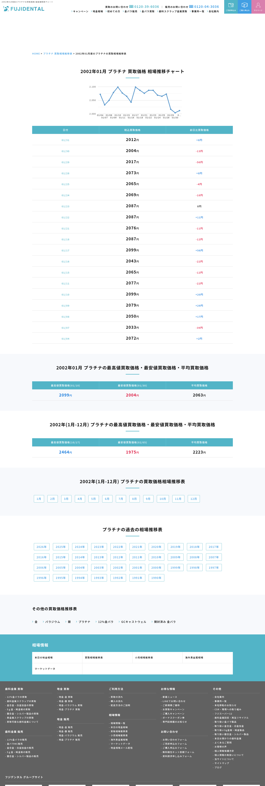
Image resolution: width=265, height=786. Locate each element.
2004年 (80, 567)
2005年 (61, 567)
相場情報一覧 (118, 723)
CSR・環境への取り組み (228, 709)
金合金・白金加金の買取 (20, 705)
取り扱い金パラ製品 (226, 721)
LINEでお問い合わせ (174, 701)
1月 (39, 499)
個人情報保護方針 (224, 750)
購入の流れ (117, 701)
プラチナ (84, 622)
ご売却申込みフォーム (175, 743)
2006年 (42, 567)
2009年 (175, 557)
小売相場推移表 (144, 657)
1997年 (214, 567)
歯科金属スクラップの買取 (21, 701)
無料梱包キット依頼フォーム (178, 752)
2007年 (214, 557)
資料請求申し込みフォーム (177, 756)
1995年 (61, 578)
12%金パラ (106, 622)
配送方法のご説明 (120, 705)
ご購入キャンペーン (174, 713)
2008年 (195, 557)
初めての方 (113, 11)
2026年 (42, 547)
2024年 (80, 547)
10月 (163, 499)
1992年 (118, 578)
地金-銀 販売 (66, 731)
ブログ (218, 767)
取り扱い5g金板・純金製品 (230, 730)
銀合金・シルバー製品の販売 (23, 756)
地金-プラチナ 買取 (69, 709)
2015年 (61, 557)
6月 (107, 499)
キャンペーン (80, 11)
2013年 (99, 557)
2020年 (156, 547)
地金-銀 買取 (66, 701)
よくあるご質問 (223, 742)
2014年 (80, 557)
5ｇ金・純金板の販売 (18, 752)
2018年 (195, 547)
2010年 (156, 557)
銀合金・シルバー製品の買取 (23, 713)
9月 (148, 499)
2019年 (175, 547)
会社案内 (214, 11)
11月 (178, 499)
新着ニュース (170, 696)
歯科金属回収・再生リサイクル (232, 717)
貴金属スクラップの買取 (20, 717)
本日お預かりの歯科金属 (228, 738)
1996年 (42, 578)
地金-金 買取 (66, 696)
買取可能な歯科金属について (23, 721)
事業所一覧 (198, 11)
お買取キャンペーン (174, 709)
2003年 (99, 567)
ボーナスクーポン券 (174, 717)
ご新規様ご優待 (171, 705)
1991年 (137, 578)
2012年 (118, 557)
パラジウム (52, 622)
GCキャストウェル (133, 622)
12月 (194, 499)
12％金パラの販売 (17, 739)
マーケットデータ (45, 668)
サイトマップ (222, 763)
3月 (66, 499)
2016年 (42, 557)
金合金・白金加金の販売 (20, 747)
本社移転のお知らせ (226, 705)
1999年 (175, 567)
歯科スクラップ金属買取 (173, 11)
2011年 (137, 557)
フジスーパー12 (223, 713)
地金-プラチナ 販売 (69, 739)
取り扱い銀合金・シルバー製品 (232, 734)
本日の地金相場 (44, 657)
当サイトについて (224, 759)
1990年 (156, 578)
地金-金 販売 (66, 727)
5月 (93, 499)
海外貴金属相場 (194, 657)
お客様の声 (221, 746)
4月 (80, 499)
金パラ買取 (148, 11)
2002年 (118, 567)
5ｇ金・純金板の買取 (18, 709)
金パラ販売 (131, 11)
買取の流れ (117, 696)
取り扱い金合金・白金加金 (229, 726)
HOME (36, 53)
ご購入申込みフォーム (175, 747)
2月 (52, 499)
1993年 (99, 578)
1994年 (80, 578)
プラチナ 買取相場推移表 (57, 53)
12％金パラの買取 (17, 696)
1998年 (195, 567)
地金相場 (98, 11)
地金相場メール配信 (122, 747)
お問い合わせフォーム (175, 739)
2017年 (214, 547)
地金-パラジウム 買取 (71, 705)
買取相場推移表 (94, 657)
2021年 (137, 547)
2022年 (118, 547)
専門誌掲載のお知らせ (175, 721)
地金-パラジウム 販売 (71, 735)
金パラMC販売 (15, 743)
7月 (121, 499)
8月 (134, 499)
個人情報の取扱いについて (229, 755)
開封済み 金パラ (165, 622)
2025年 (61, 547)
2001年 (137, 567)
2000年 (156, 567)
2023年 (99, 547)
